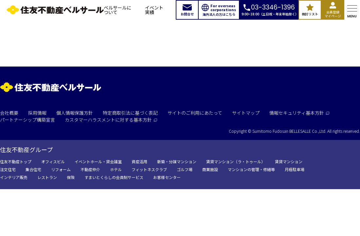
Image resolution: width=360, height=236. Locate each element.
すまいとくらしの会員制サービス (113, 177)
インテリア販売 (13, 177)
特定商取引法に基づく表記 (130, 112)
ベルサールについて (117, 9)
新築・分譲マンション (176, 161)
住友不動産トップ (15, 161)
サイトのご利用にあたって (195, 112)
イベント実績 (154, 9)
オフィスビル (53, 161)
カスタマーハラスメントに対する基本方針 (111, 119)
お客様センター (167, 177)
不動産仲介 (90, 169)
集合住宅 (33, 169)
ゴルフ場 (184, 169)
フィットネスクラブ (149, 169)
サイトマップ (246, 112)
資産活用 (139, 161)
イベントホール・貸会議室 (98, 161)
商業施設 (210, 169)
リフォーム (61, 169)
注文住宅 (8, 169)
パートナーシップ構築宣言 (27, 119)
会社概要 (9, 112)
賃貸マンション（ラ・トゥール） (235, 161)
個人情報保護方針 (74, 112)
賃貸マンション (288, 161)
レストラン (47, 177)
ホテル (116, 169)
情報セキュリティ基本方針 (299, 112)
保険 (71, 177)
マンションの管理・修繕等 (251, 169)
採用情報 (37, 112)
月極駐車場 (294, 169)
